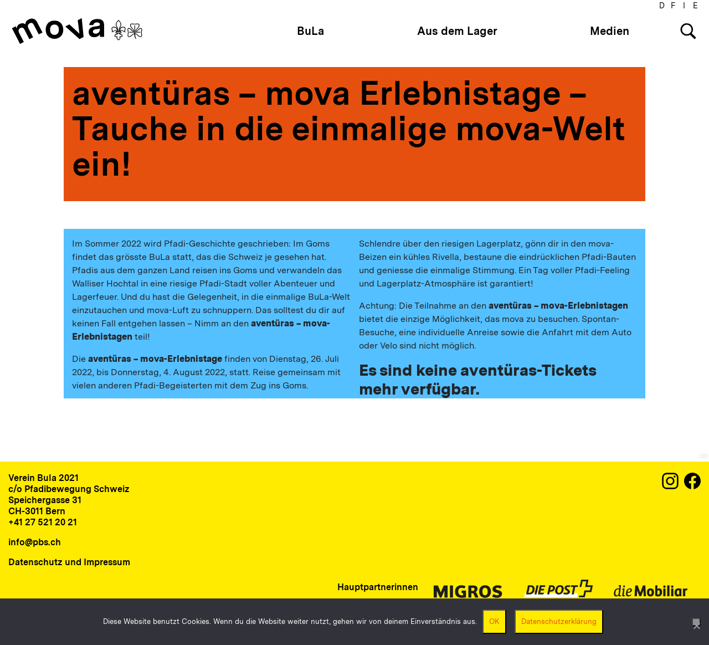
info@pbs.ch (34, 542)
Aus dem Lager (457, 31)
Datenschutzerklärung (559, 621)
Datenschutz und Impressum (69, 562)
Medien (609, 31)
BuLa (310, 31)
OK (494, 621)
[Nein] (696, 622)
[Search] (688, 31)
